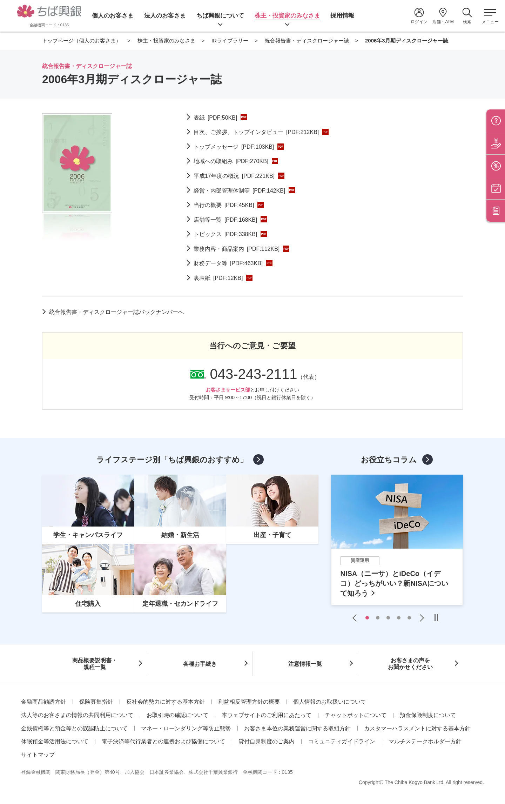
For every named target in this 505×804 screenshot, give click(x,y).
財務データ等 (228, 263)
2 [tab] (377, 617)
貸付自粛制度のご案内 (266, 741)
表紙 (215, 118)
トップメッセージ (234, 147)
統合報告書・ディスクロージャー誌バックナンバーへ (116, 312)
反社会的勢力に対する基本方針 (165, 702)
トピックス (225, 234)
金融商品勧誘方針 (43, 702)
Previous (356, 618)
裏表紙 (218, 278)
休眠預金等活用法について (54, 741)
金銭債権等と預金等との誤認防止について (74, 728)
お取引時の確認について (177, 715)
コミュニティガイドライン (341, 741)
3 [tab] (388, 617)
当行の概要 (224, 205)
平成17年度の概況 (234, 176)
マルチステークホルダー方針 (425, 741)
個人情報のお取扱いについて (329, 702)
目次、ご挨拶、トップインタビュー (256, 132)
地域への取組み (231, 161)
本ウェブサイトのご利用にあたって (266, 715)
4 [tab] (398, 617)
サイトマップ (38, 755)
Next (420, 618)
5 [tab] (409, 617)
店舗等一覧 (225, 220)
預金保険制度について (428, 715)
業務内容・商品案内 (237, 249)
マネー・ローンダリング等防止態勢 (186, 728)
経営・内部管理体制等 (239, 191)
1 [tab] (367, 617)
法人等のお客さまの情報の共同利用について (77, 715)
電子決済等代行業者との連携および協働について (163, 741)
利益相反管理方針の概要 (249, 702)
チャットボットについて (355, 715)
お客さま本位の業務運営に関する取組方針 (297, 728)
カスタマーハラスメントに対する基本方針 (417, 728)
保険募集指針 (96, 702)
